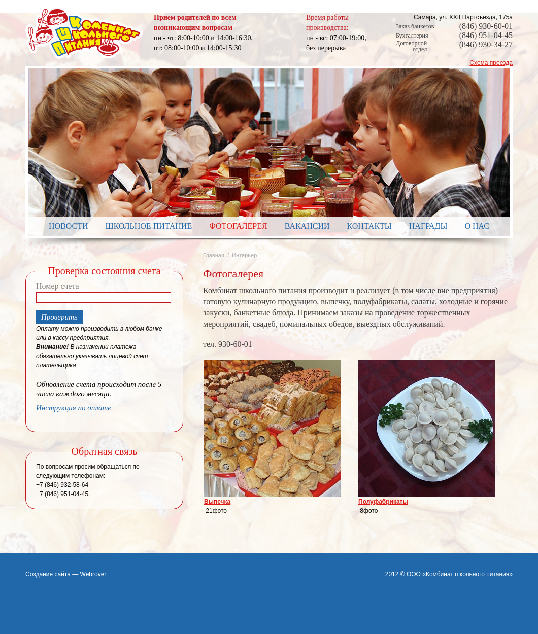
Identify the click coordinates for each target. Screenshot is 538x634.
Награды (428, 226)
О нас (476, 226)
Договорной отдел (411, 46)
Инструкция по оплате (73, 408)
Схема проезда (491, 62)
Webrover (93, 574)
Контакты (369, 226)
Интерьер (244, 255)
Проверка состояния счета (104, 270)
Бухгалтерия (412, 35)
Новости (68, 226)
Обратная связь (105, 451)
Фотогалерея (238, 226)
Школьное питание (149, 226)
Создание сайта (48, 574)
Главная (213, 255)
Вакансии (307, 226)
